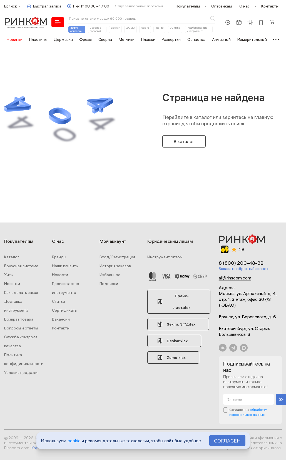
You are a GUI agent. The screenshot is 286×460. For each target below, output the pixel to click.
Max (244, 348)
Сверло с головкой (95, 29)
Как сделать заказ (21, 292)
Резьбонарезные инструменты (197, 29)
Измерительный (252, 39)
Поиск (212, 18)
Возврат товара (18, 319)
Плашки (148, 39)
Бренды (59, 256)
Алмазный (221, 39)
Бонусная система (21, 265)
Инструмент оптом (165, 256)
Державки (63, 39)
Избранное (110, 274)
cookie (74, 440)
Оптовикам (221, 6)
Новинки (15, 39)
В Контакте (223, 348)
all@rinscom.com (235, 278)
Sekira (145, 27)
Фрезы (85, 39)
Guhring (175, 27)
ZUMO (130, 27)
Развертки (171, 39)
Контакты (269, 6)
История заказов (115, 265)
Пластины (38, 39)
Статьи (58, 301)
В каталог (184, 141)
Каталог (11, 256)
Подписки (109, 283)
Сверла (105, 39)
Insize (159, 27)
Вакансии (61, 319)
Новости (60, 274)
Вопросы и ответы (21, 328)
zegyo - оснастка (76, 29)
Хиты (8, 274)
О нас (244, 6)
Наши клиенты (65, 265)
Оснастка (196, 39)
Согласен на (248, 412)
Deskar (115, 27)
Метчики (127, 39)
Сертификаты (64, 310)
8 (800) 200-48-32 (241, 263)
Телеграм (233, 348)
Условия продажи (21, 372)
